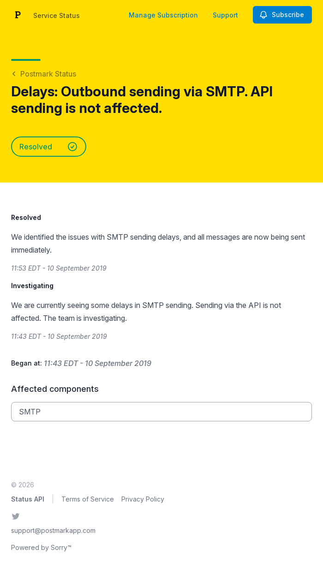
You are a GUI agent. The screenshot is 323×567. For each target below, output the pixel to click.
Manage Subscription (163, 15)
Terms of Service (87, 499)
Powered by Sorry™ (41, 547)
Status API (27, 499)
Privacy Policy (142, 499)
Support (225, 15)
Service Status (56, 15)
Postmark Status (43, 73)
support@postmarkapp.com (53, 530)
